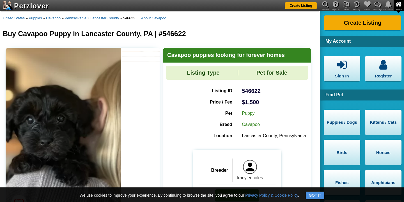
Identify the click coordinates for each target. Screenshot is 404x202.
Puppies (35, 18)
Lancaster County (104, 18)
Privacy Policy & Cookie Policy (271, 195)
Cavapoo (53, 18)
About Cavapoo (153, 18)
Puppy (248, 113)
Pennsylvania (75, 18)
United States (14, 18)
